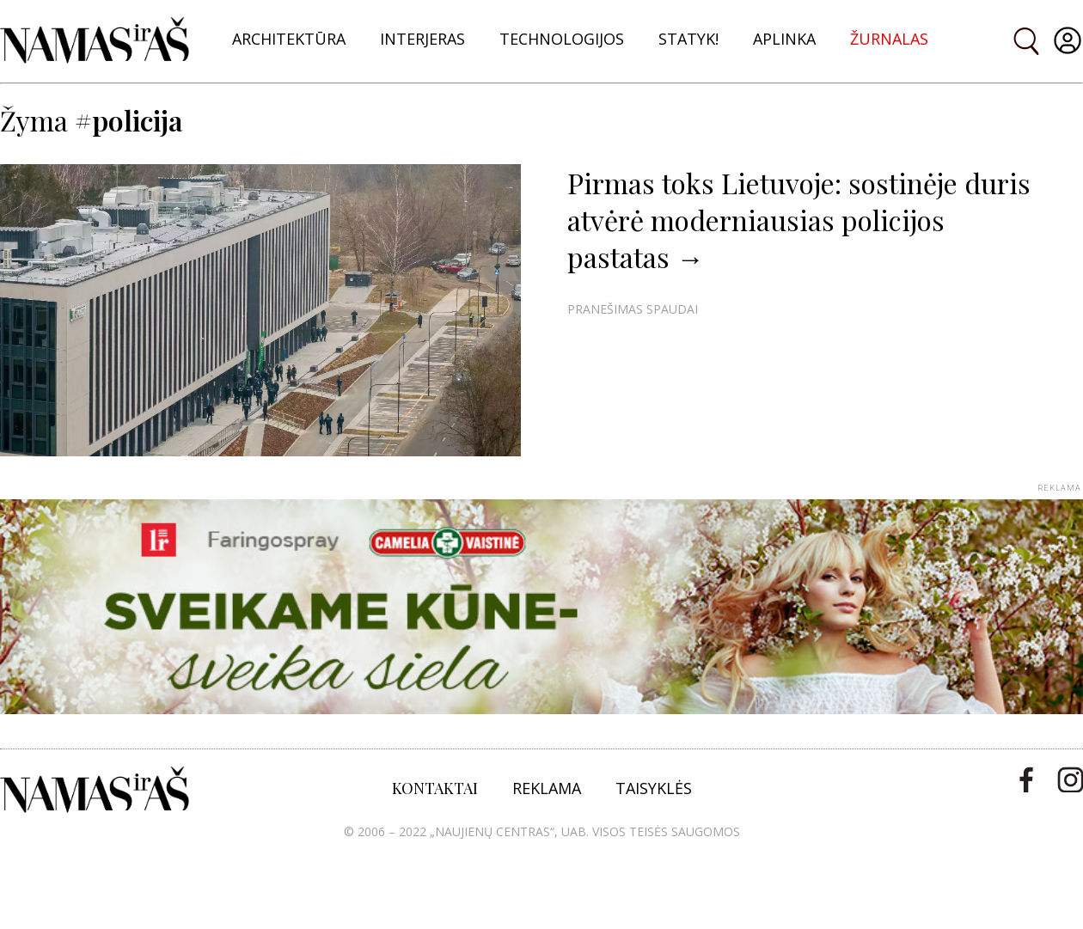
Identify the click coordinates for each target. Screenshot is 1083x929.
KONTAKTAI (435, 788)
